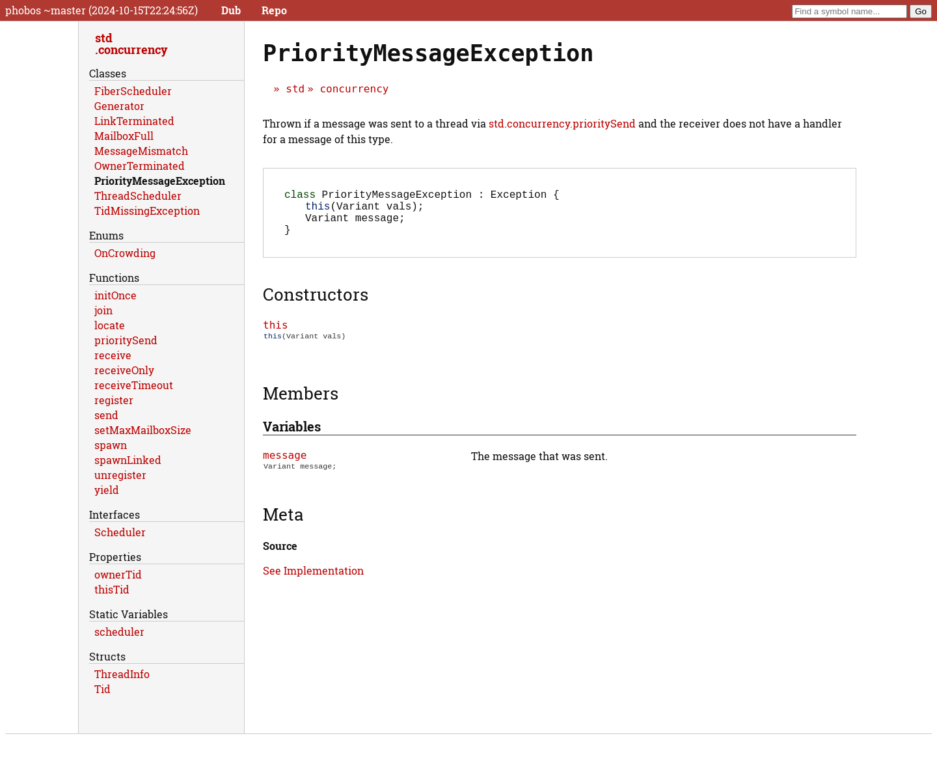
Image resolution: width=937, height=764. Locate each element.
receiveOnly (124, 370)
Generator (119, 106)
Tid (102, 689)
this (275, 335)
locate (109, 325)
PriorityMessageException (159, 180)
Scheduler (120, 532)
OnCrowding (125, 253)
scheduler (119, 631)
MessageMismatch (141, 150)
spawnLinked (127, 460)
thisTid (111, 589)
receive (112, 355)
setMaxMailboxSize (142, 430)
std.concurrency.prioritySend (562, 123)
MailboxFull (124, 136)
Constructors (315, 304)
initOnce (115, 295)
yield (106, 490)
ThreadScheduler (138, 195)
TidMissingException (147, 210)
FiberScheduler (133, 91)
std (295, 89)
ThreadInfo (122, 674)
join (103, 310)
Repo (274, 10)
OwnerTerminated (139, 165)
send (106, 415)
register (113, 400)
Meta (283, 526)
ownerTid (118, 574)
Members (300, 405)
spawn (110, 445)
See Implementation (313, 582)
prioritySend (125, 340)
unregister (120, 475)
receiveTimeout (133, 385)
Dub (231, 10)
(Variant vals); (364, 211)
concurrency (353, 89)
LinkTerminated (134, 121)
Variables (292, 438)
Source (280, 557)
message (284, 467)
